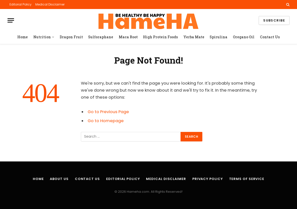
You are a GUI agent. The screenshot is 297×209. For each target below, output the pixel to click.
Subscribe (274, 20)
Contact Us (270, 37)
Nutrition (42, 37)
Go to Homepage (106, 121)
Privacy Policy (207, 178)
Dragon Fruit (71, 37)
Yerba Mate (193, 37)
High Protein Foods (160, 37)
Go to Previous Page (108, 112)
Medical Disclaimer (50, 4)
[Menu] (11, 20)
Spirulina (218, 37)
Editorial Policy (21, 4)
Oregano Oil (243, 37)
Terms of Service (246, 178)
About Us (59, 178)
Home (22, 37)
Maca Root (128, 37)
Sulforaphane (100, 37)
